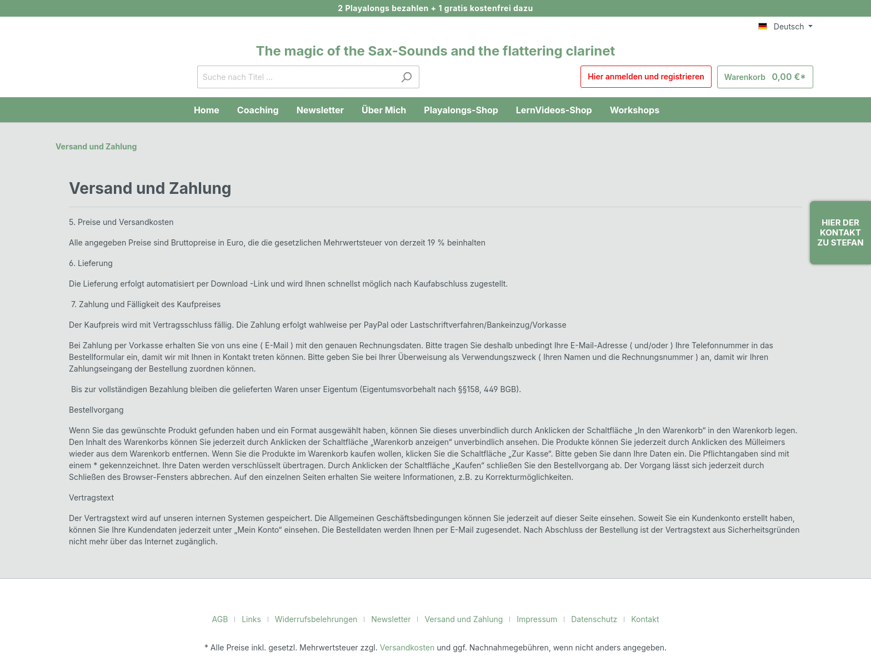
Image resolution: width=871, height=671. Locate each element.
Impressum (532, 618)
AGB (230, 618)
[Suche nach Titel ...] (299, 77)
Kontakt (635, 618)
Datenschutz (587, 618)
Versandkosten (408, 647)
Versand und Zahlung (95, 146)
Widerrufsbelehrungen (322, 618)
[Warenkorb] (768, 77)
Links (262, 618)
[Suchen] (410, 77)
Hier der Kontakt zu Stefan (840, 232)
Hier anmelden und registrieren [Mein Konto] (653, 77)
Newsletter (393, 618)
